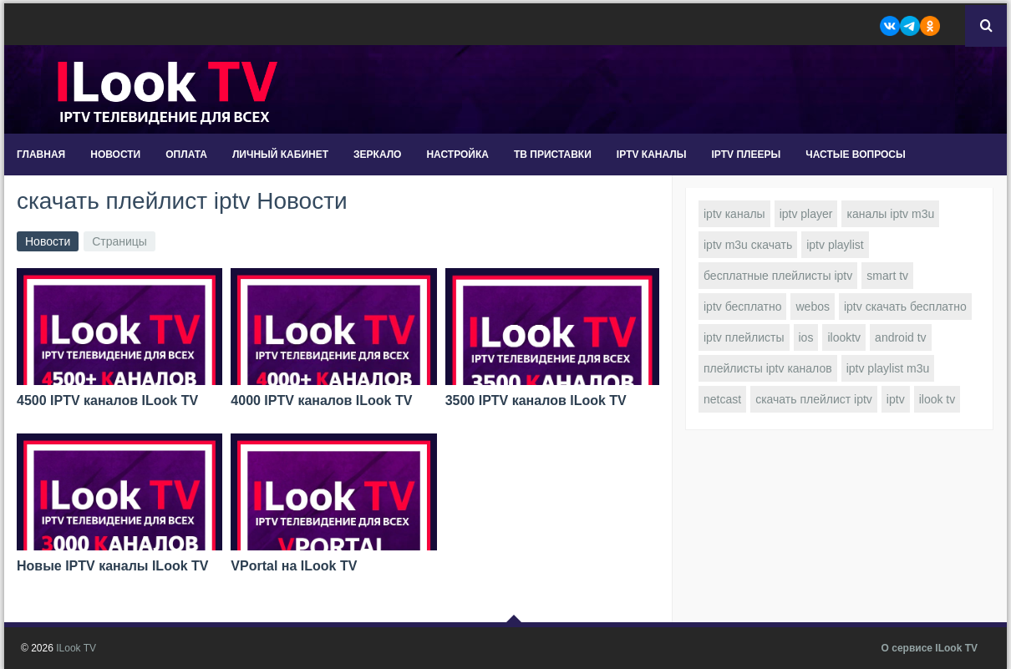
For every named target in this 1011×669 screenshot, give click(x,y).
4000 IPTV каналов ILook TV (321, 400)
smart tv (887, 275)
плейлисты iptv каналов (768, 368)
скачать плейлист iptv (813, 399)
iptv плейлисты (744, 337)
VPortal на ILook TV (294, 566)
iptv (896, 399)
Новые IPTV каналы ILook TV (112, 566)
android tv (900, 337)
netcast (722, 399)
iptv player (806, 213)
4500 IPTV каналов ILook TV (107, 400)
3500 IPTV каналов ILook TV (536, 400)
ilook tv (937, 399)
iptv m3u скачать (748, 244)
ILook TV (76, 648)
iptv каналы (734, 213)
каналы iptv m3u (890, 213)
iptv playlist (834, 244)
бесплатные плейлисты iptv (778, 275)
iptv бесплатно (742, 306)
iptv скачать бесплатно (905, 306)
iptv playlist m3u (888, 368)
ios (806, 337)
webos (812, 306)
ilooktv (844, 337)
